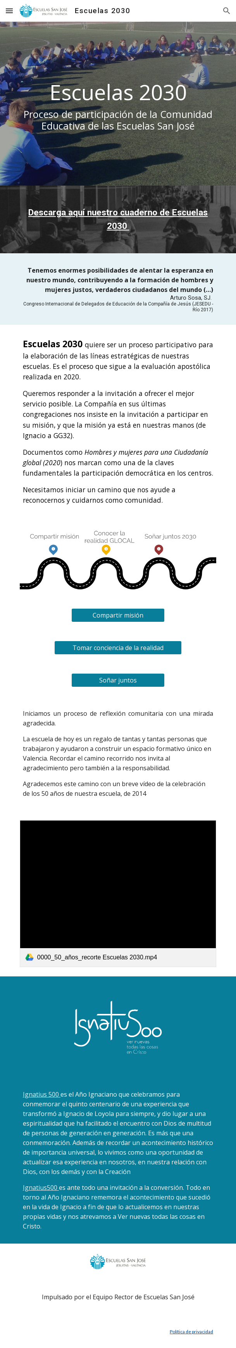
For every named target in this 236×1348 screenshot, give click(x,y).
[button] (9, 10)
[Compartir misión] (118, 615)
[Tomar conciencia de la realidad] (118, 647)
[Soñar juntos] (118, 680)
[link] (118, 893)
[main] (118, 104)
